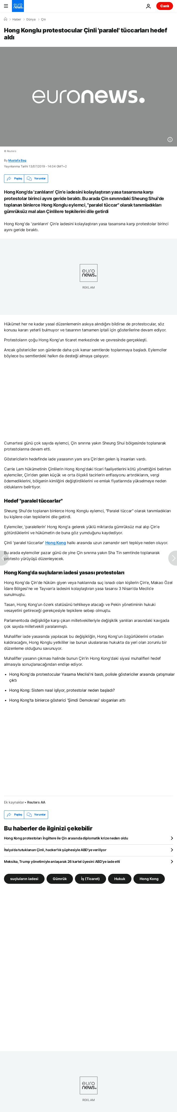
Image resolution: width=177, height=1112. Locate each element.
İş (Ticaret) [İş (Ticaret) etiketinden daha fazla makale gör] (90, 879)
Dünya (31, 19)
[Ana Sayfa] (5, 19)
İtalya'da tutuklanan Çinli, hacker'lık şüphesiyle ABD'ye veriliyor (55, 850)
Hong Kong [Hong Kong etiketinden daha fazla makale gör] (149, 879)
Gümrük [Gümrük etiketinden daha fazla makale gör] (60, 879)
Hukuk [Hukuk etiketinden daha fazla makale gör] (119, 879)
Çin (43, 19)
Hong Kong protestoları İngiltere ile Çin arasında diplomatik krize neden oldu (66, 838)
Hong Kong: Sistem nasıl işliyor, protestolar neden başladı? (62, 690)
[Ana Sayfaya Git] (18, 6)
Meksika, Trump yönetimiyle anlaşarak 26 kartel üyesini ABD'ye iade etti (62, 861)
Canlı (164, 6)
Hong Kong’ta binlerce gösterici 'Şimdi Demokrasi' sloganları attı (67, 700)
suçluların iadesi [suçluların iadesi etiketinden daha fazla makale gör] (24, 879)
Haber (16, 19)
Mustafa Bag (17, 160)
